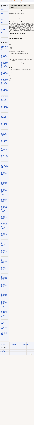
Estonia (2, 16)
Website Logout (2, 351)
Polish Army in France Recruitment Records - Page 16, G (4, 285)
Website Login (2, 350)
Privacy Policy (25, 345)
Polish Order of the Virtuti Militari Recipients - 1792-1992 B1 (4, 134)
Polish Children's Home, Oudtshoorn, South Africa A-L (4, 163)
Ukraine (2, 39)
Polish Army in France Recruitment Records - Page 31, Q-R (4, 227)
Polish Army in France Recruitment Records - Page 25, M (4, 251)
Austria (2, 7)
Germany (2, 19)
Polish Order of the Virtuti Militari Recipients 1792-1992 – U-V (4, 53)
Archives (9, 2)
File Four (11, 75)
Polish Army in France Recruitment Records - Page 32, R (4, 224)
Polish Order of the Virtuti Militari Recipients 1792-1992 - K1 (4, 110)
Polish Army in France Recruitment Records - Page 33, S (4, 220)
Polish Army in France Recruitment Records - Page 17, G (4, 282)
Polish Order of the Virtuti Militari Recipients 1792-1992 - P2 (4, 87)
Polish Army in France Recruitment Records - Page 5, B (4, 183)
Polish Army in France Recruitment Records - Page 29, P (4, 237)
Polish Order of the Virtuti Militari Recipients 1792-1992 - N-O (4, 93)
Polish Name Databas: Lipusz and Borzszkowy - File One (4, 153)
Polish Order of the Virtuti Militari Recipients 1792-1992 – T (4, 56)
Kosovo (2, 22)
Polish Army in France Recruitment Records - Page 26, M (4, 248)
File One (11, 71)
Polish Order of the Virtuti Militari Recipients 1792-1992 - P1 (4, 90)
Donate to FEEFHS (2, 344)
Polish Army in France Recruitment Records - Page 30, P (4, 231)
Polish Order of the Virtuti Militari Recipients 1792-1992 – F (4, 60)
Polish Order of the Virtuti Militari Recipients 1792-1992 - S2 (4, 76)
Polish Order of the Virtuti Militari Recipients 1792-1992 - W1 (4, 73)
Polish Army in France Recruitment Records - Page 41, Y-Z (4, 190)
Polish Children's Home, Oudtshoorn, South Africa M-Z (4, 159)
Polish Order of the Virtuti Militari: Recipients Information (4, 49)
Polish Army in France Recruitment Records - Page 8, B (4, 173)
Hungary (2, 20)
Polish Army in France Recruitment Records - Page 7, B (4, 176)
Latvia (1, 23)
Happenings (27, 2)
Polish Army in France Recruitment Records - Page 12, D (4, 299)
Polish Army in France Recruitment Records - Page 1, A (4, 309)
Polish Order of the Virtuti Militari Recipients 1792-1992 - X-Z (4, 66)
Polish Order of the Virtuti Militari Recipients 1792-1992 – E (4, 63)
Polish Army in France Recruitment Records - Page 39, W (4, 200)
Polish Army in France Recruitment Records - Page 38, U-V (4, 204)
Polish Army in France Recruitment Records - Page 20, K (4, 268)
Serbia (1, 35)
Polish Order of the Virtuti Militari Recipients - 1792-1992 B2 (4, 131)
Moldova (2, 26)
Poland (11, 80)
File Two (11, 72)
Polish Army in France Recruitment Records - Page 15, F (4, 288)
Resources (13, 2)
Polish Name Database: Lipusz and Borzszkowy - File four (4, 143)
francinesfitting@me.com (25, 64)
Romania (2, 32)
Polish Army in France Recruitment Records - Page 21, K (4, 265)
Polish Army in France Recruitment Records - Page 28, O (4, 241)
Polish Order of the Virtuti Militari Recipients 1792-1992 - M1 (4, 100)
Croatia (2, 13)
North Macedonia (3, 29)
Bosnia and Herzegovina (4, 10)
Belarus (2, 9)
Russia (2, 33)
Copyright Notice (25, 344)
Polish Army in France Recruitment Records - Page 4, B (4, 197)
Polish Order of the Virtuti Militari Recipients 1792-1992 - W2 (4, 70)
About (30, 2)
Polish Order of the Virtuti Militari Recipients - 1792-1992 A (4, 138)
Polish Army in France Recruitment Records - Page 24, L (4, 254)
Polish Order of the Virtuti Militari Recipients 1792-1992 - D (4, 124)
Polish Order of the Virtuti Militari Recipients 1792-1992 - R (4, 83)
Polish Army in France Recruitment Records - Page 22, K (4, 261)
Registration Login (3, 348)
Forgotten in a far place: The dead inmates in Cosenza (4, 333)
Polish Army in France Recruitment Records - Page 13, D (4, 295)
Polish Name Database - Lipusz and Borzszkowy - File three (4, 149)
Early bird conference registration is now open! (18, 0)
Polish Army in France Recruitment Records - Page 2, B (4, 271)
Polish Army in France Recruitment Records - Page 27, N (4, 244)
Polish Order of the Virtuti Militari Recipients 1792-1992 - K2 (4, 107)
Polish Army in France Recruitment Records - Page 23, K (4, 258)
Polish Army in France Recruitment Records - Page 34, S (4, 217)
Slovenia (2, 38)
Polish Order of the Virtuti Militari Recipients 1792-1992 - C (4, 127)
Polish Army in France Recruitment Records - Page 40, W (4, 193)
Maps (23, 2)
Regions (17, 2)
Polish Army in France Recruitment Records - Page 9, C (4, 170)
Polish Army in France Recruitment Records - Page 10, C (4, 305)
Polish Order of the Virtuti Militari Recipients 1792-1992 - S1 (4, 80)
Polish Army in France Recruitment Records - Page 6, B (4, 180)
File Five (11, 76)
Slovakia (2, 36)
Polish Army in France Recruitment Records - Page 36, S (4, 210)
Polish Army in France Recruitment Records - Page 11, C (4, 302)
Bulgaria (2, 12)
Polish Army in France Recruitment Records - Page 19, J (4, 275)
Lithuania (2, 25)
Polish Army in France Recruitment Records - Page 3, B (4, 234)
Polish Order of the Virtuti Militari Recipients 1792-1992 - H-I (4, 117)
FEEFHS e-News (14, 344)
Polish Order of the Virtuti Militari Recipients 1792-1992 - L (4, 104)
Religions (20, 2)
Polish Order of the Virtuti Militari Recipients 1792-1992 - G (4, 121)
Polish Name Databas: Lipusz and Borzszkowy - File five (4, 156)
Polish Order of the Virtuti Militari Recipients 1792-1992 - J (4, 114)
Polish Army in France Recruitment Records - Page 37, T (4, 207)
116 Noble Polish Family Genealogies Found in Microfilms (4, 339)
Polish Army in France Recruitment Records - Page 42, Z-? (4, 187)
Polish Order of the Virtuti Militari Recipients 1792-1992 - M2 (4, 97)
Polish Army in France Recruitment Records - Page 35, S (4, 214)
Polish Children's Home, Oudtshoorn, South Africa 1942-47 (4, 166)
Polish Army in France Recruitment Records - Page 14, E (4, 292)
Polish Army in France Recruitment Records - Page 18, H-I (4, 278)
